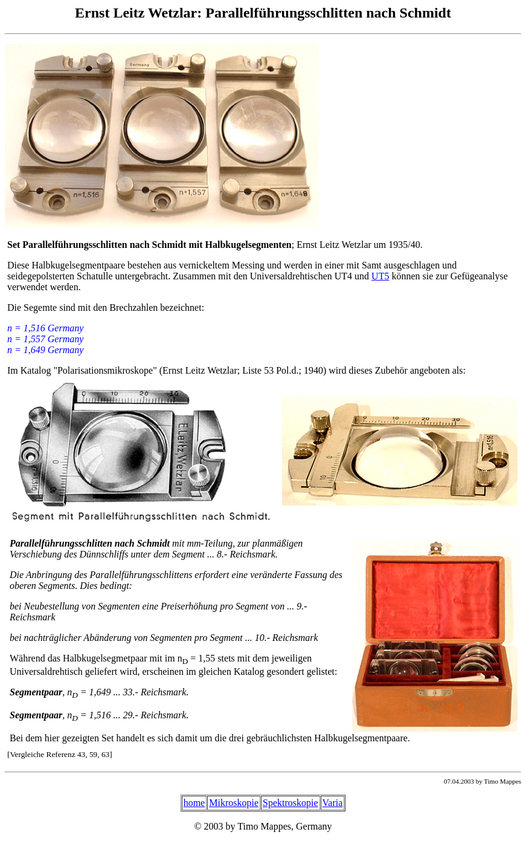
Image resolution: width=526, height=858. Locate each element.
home (194, 803)
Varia (332, 803)
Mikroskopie (233, 803)
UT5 (380, 276)
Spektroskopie (290, 803)
